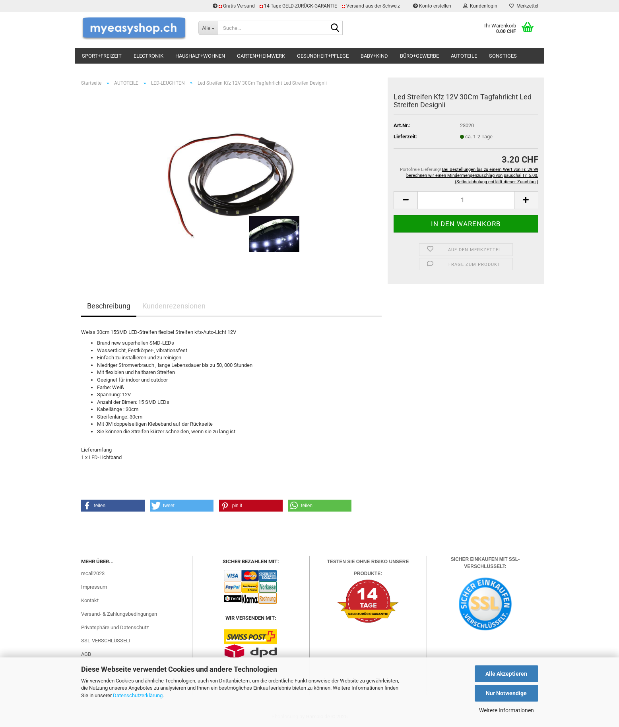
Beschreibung (108, 306)
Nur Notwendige (506, 693)
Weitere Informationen (506, 710)
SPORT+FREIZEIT (102, 56)
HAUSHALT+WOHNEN (200, 56)
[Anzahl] (465, 200)
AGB (86, 654)
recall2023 (93, 573)
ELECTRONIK (148, 56)
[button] (405, 200)
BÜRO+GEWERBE (419, 56)
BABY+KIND (374, 56)
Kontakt (90, 600)
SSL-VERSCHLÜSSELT (106, 641)
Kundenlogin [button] (480, 6)
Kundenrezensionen (174, 306)
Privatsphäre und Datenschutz (115, 627)
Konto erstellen (432, 6)
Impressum (94, 587)
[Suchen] (335, 28)
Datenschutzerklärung (138, 695)
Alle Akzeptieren (506, 674)
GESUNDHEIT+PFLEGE (323, 56)
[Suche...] (208, 28)
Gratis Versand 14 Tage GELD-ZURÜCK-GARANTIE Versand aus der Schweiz (307, 6)
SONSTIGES (503, 56)
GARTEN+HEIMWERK (261, 56)
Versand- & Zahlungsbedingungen (119, 614)
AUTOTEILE (464, 56)
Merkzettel (523, 6)
